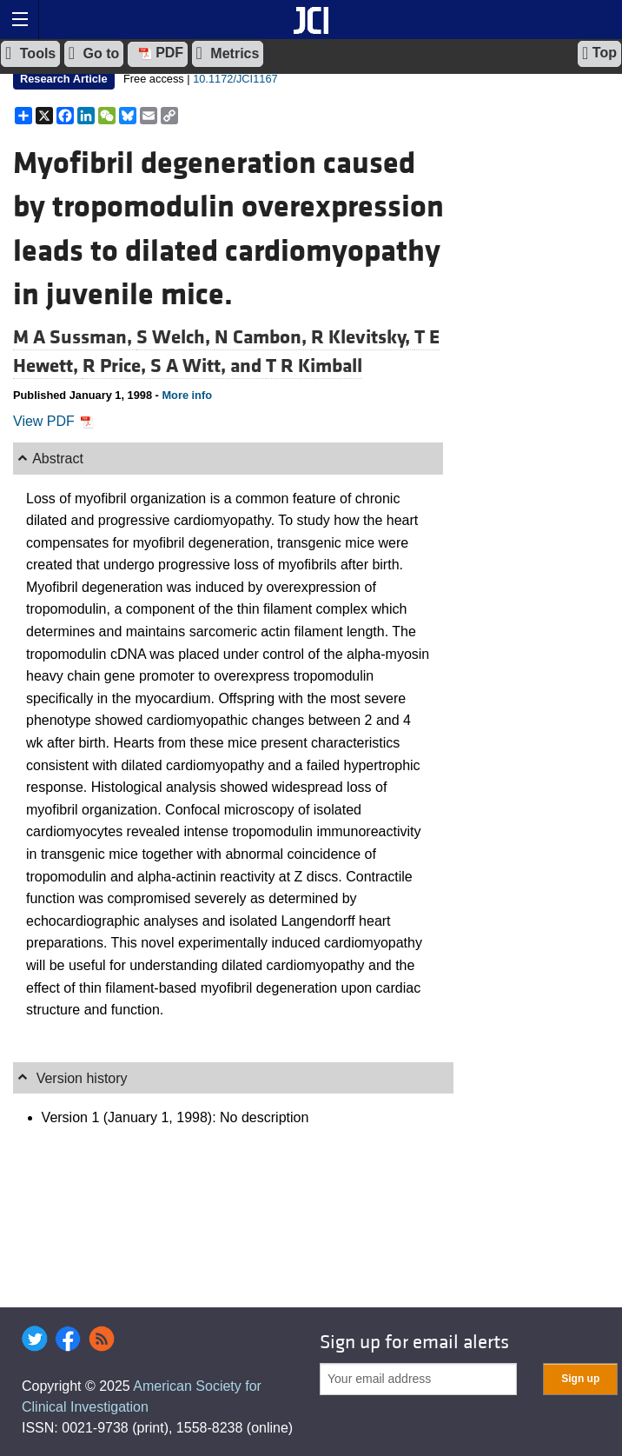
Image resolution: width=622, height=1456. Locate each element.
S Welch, (175, 337)
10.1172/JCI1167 (235, 78)
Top (599, 53)
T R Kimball (314, 366)
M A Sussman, (74, 337)
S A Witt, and (208, 366)
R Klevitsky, (362, 337)
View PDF (53, 421)
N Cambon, (263, 337)
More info (187, 395)
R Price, (116, 366)
